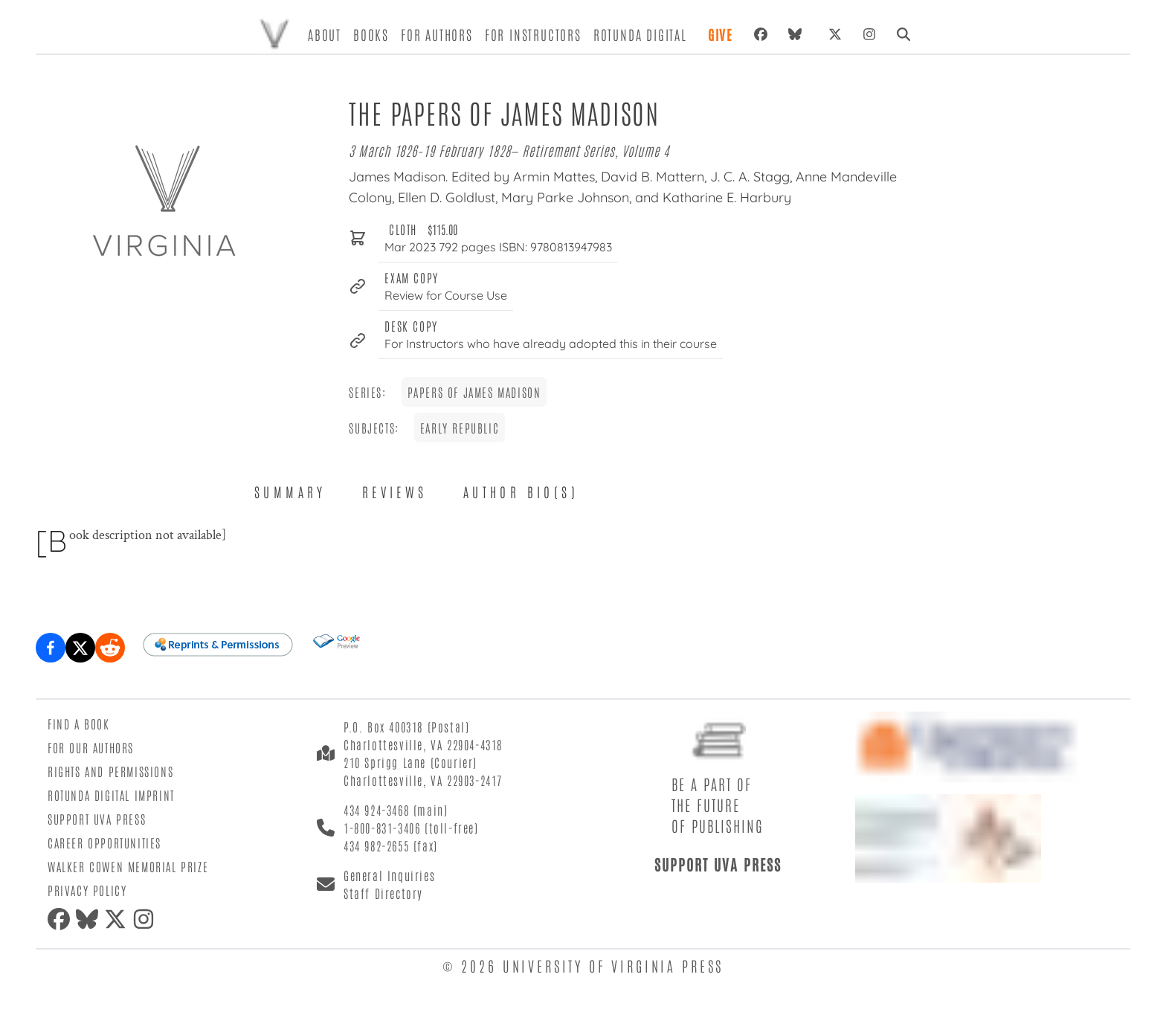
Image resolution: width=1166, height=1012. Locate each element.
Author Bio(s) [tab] (521, 491)
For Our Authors (91, 747)
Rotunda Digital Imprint (111, 794)
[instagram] (146, 919)
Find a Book (79, 723)
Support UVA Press (97, 818)
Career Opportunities (104, 842)
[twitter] (118, 919)
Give (720, 34)
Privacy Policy (87, 890)
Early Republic (459, 427)
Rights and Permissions (110, 771)
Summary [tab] (290, 491)
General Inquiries (389, 875)
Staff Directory (383, 893)
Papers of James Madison (474, 391)
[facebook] (62, 919)
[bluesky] (798, 34)
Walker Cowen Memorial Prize (128, 866)
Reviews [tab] (395, 491)
